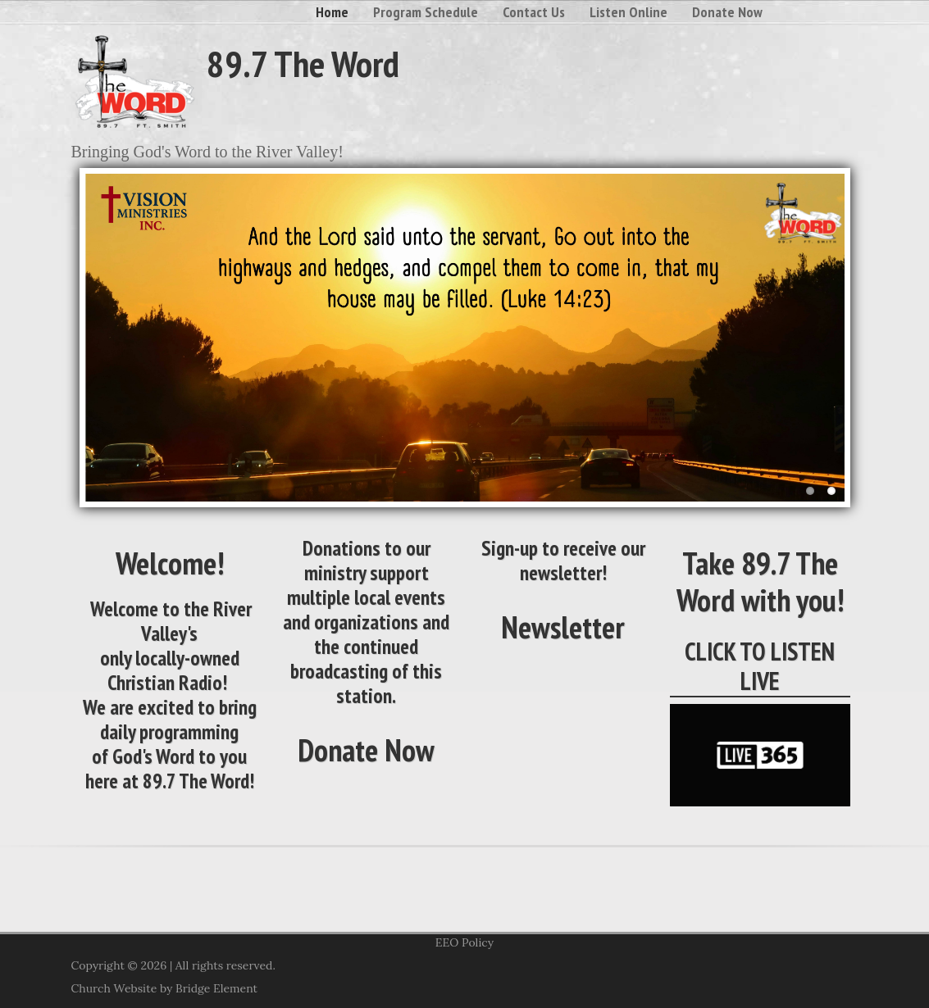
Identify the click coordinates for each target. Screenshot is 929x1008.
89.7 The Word (303, 63)
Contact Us (534, 11)
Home (332, 11)
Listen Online (628, 11)
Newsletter (563, 626)
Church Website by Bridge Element (164, 988)
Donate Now (727, 11)
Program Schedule (425, 11)
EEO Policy (464, 942)
